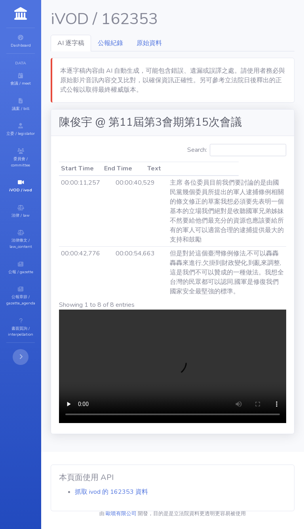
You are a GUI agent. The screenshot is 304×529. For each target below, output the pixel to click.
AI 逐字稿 (118, 43)
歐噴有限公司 (144, 513)
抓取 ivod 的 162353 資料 (159, 491)
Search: (250, 172)
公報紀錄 (158, 43)
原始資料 (196, 43)
